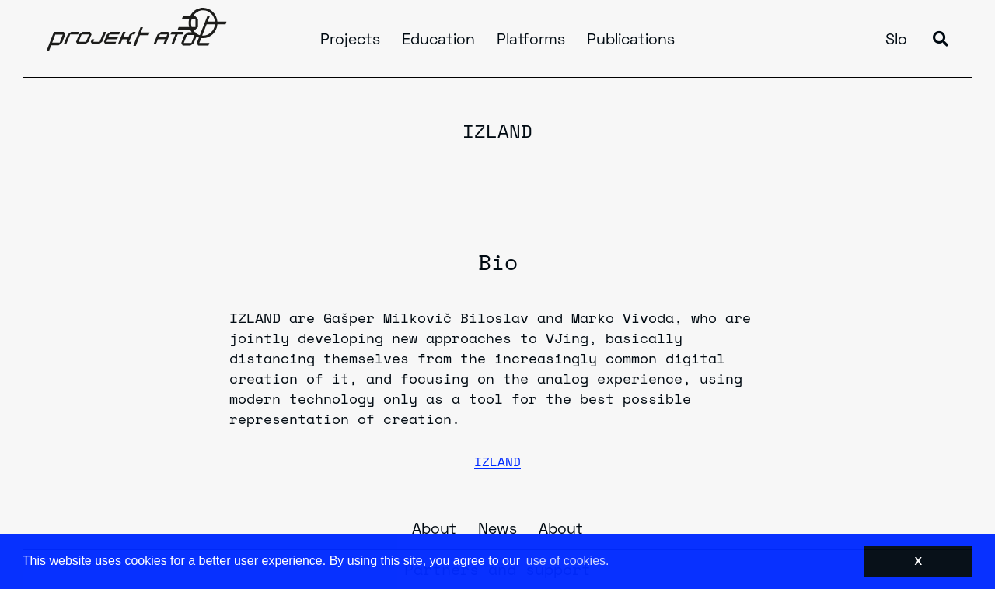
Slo (896, 40)
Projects (350, 40)
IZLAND (497, 461)
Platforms (531, 40)
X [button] (918, 561)
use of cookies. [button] (567, 560)
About (434, 530)
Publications (631, 40)
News (497, 530)
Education (438, 40)
